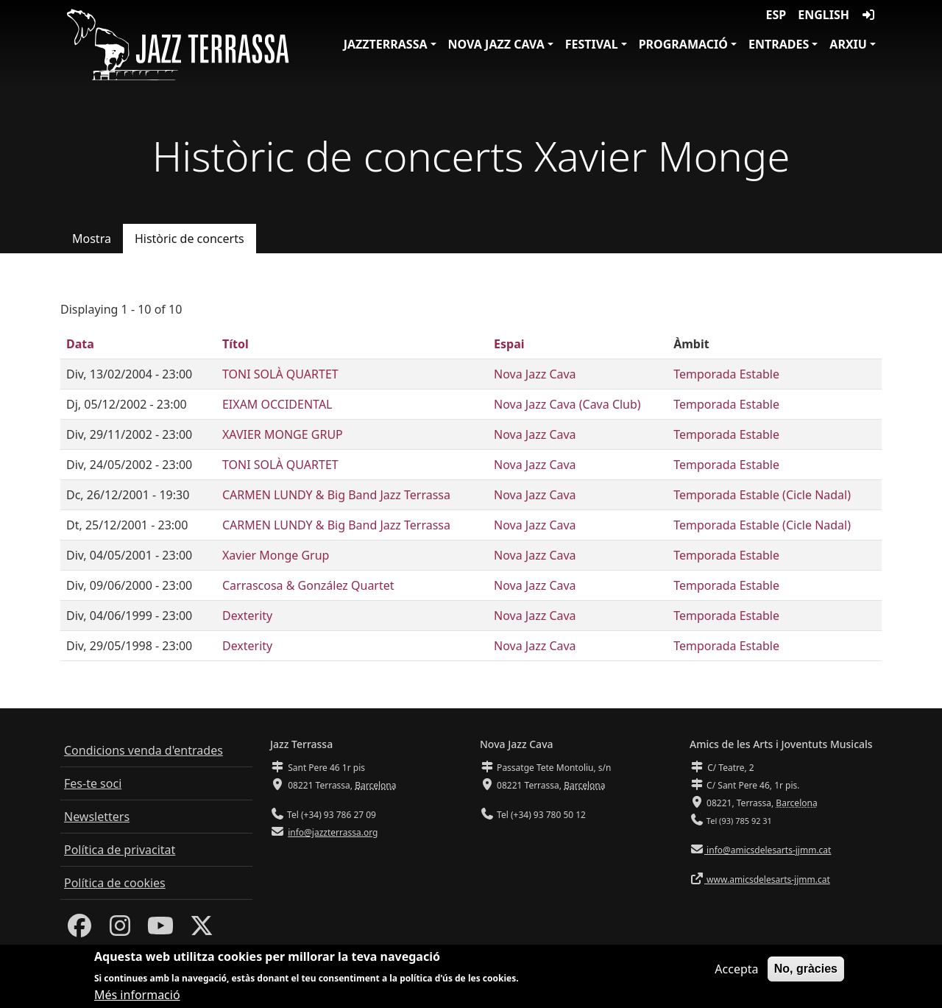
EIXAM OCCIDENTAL (277, 404)
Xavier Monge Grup (276, 555)
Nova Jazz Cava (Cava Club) (567, 404)
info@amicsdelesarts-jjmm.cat (767, 850)
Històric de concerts (189, 238)
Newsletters (97, 816)
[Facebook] (79, 930)
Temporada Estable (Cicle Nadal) (762, 495)
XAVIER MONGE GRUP (282, 434)
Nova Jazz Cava (496, 44)
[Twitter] (201, 930)
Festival (591, 44)
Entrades (778, 44)
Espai (509, 344)
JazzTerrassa (386, 44)
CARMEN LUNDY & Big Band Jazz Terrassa (336, 495)
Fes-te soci (92, 783)
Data (80, 344)
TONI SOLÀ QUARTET (280, 374)
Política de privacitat (119, 850)
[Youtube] (160, 930)
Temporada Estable (726, 374)
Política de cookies (115, 883)
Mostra (91, 238)
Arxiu (848, 44)
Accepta (736, 975)
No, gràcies (805, 974)
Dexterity (247, 615)
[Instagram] (120, 930)
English (823, 15)
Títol (235, 344)
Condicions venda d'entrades (143, 750)
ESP (776, 15)
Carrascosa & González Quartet (308, 585)
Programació (683, 44)
